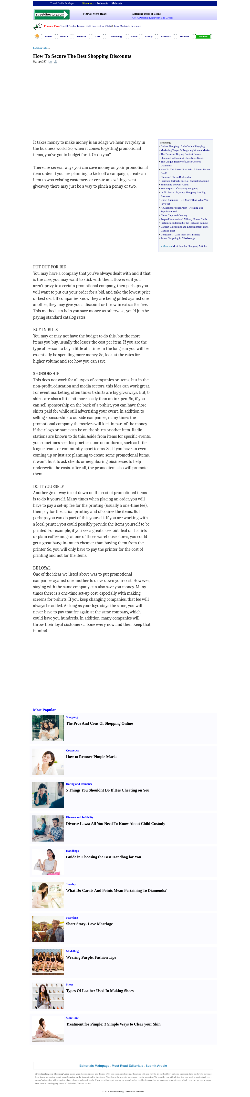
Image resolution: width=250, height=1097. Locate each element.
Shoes (69, 984)
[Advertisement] (73, 103)
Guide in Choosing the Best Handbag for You (103, 857)
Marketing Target (170, 150)
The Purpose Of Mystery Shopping (179, 188)
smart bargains (68, 1077)
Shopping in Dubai (171, 157)
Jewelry (71, 884)
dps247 (42, 61)
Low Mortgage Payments (127, 25)
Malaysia (117, 2)
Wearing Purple (79, 957)
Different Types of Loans (146, 13)
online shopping (124, 1074)
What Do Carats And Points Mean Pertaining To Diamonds (115, 890)
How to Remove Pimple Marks (91, 757)
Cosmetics (72, 750)
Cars (97, 36)
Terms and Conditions (134, 1091)
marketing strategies (168, 1080)
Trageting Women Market (196, 150)
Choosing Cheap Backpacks (176, 176)
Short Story (76, 924)
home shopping (181, 1074)
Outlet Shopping (169, 199)
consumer (192, 1080)
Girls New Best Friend (187, 234)
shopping (85, 1074)
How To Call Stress (171, 169)
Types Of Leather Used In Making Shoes (100, 991)
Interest (184, 36)
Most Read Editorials (127, 1065)
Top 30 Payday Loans (71, 25)
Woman (203, 36)
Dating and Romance (79, 784)
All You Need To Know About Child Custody (128, 824)
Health (64, 36)
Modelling (72, 951)
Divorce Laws (77, 824)
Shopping (72, 717)
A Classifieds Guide (193, 157)
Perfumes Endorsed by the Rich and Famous (184, 222)
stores (102, 1077)
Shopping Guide (61, 1074)
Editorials (40, 48)
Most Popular (44, 710)
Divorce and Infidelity (80, 817)
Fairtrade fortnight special (174, 180)
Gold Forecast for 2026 (98, 25)
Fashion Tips (105, 957)
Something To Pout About (174, 184)
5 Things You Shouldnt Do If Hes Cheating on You (107, 790)
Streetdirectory (116, 1091)
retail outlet (131, 1080)
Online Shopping (170, 146)
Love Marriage (100, 924)
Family (149, 36)
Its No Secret (168, 192)
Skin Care (72, 1018)
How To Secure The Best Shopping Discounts (82, 56)
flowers (76, 1080)
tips (112, 1074)
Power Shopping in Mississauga (178, 238)
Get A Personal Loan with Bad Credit (152, 17)
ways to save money (129, 1077)
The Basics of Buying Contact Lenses (181, 153)
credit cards (88, 1080)
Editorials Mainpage (94, 1065)
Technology (115, 36)
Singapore (88, 2)
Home (133, 36)
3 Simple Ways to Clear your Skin (132, 1024)
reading (52, 1077)
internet (85, 1077)
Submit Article (156, 1065)
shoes (68, 1080)
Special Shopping (199, 180)
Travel (48, 36)
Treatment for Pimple (84, 1024)
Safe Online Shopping (193, 146)
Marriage (72, 917)
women (38, 1080)
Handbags (72, 851)
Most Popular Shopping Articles (189, 245)
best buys (167, 1074)
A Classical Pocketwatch (174, 207)
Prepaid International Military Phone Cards (184, 219)
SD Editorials (70, 1083)
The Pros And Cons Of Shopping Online (99, 723)
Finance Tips (51, 25)
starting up (119, 1080)
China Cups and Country (174, 215)
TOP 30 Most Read (94, 14)
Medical (81, 36)
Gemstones (167, 234)
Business (166, 36)
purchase (208, 1074)
